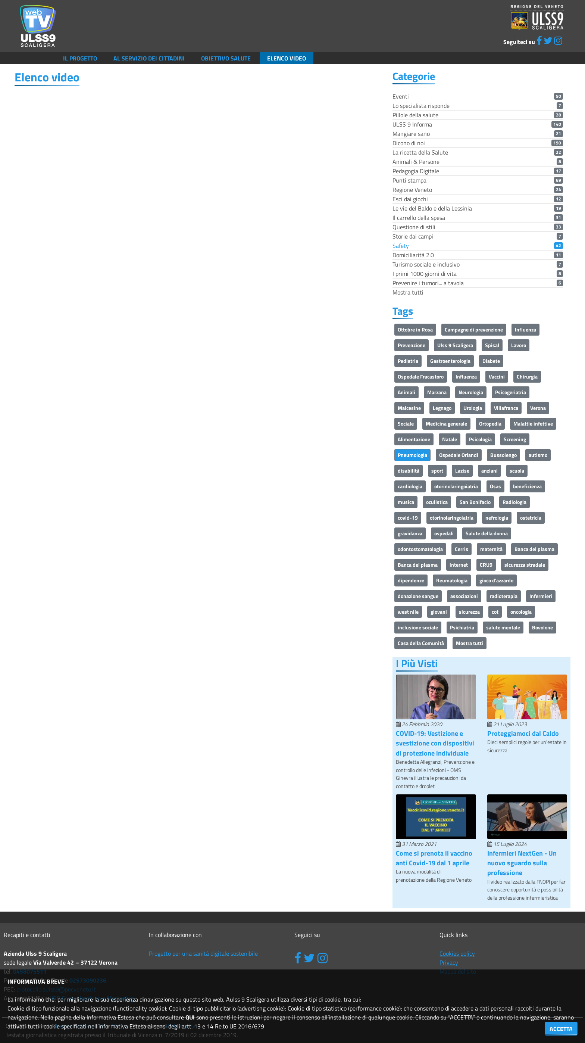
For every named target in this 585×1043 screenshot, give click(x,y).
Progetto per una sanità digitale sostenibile (203, 953)
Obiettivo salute (226, 58)
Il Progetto (80, 58)
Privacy (448, 962)
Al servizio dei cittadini (149, 58)
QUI (190, 1017)
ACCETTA (561, 1028)
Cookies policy (457, 953)
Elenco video (286, 58)
